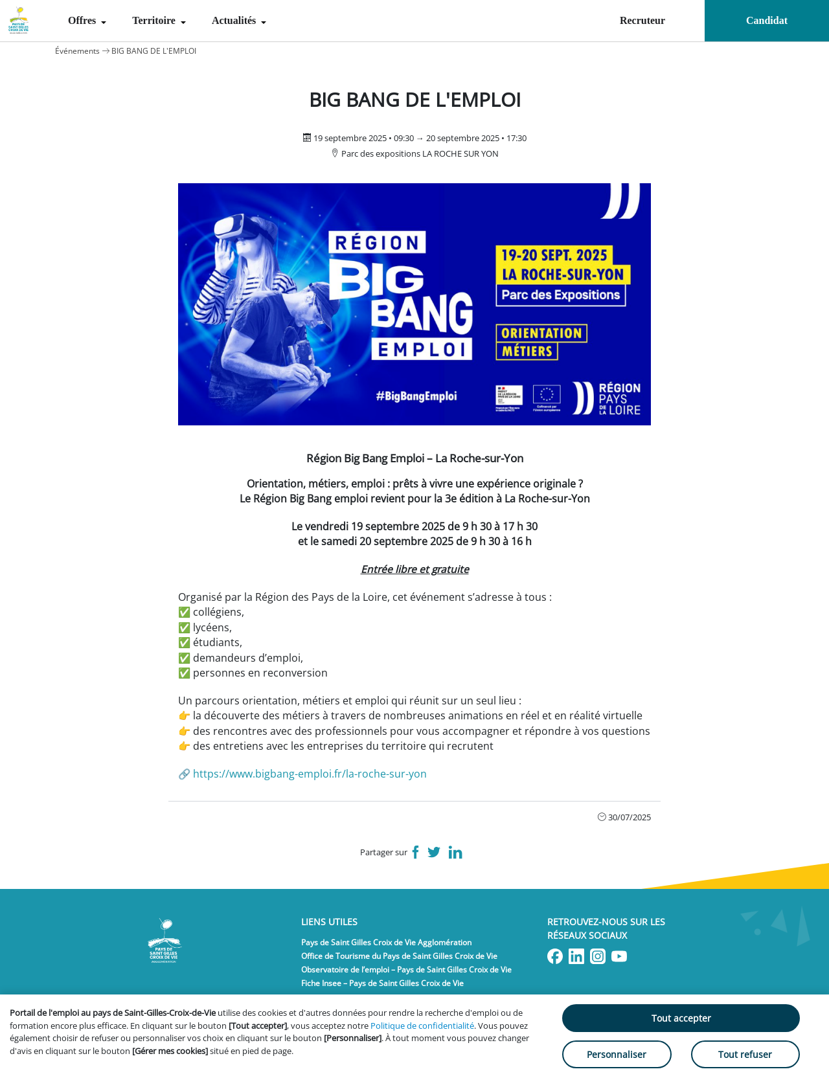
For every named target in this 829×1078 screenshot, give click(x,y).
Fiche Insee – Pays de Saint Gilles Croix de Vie (382, 983)
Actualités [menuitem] (235, 20)
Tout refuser (745, 1054)
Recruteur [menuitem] (642, 20)
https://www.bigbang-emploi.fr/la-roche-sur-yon (310, 774)
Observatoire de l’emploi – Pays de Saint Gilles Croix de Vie (406, 969)
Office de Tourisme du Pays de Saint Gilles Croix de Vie (399, 955)
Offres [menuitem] (83, 20)
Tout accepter (681, 1018)
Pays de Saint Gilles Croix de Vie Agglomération (386, 942)
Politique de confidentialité (422, 1025)
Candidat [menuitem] (767, 20)
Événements (77, 50)
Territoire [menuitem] (155, 20)
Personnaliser (616, 1054)
